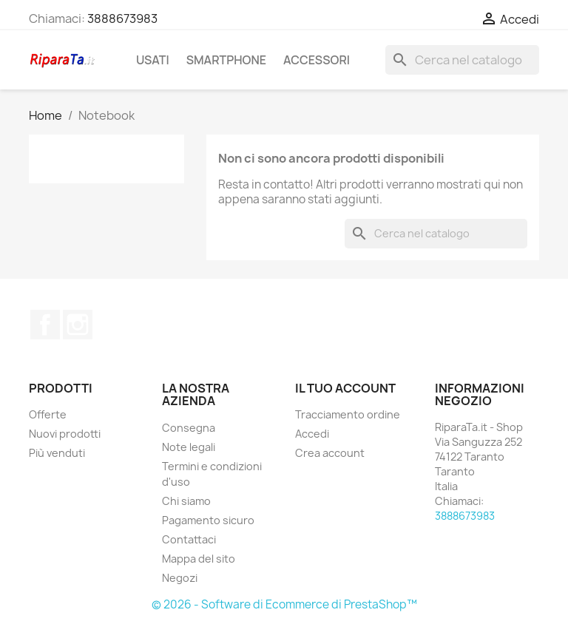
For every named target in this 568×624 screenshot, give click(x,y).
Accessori (316, 60)
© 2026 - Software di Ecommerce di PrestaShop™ (284, 604)
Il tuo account (345, 388)
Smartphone (226, 60)
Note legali (188, 447)
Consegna (188, 428)
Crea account (330, 453)
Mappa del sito (198, 559)
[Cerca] (462, 60)
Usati (152, 60)
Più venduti (57, 453)
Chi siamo (186, 501)
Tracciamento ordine (347, 414)
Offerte (48, 414)
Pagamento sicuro (208, 520)
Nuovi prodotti (65, 434)
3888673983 (122, 18)
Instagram (77, 324)
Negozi (179, 578)
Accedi (312, 434)
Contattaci (189, 539)
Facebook (45, 324)
